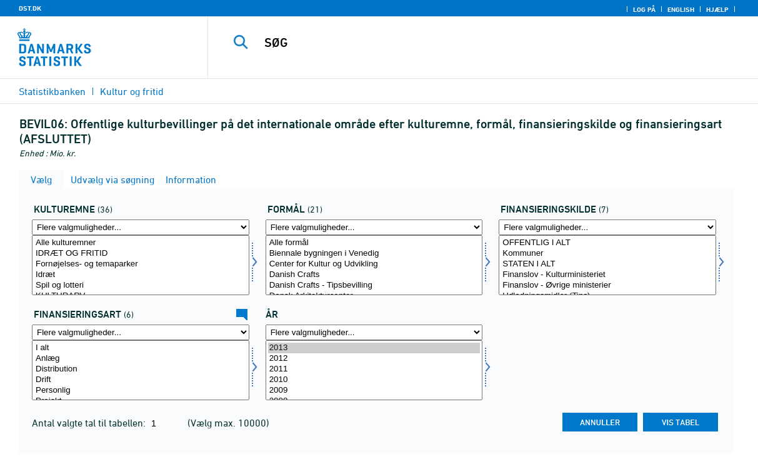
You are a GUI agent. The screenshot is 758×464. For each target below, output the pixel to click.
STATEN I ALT (607, 264)
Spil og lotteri (140, 285)
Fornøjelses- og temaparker (140, 264)
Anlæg (140, 358)
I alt (140, 348)
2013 (374, 348)
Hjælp (717, 9)
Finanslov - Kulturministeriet (607, 275)
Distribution (140, 369)
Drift (140, 380)
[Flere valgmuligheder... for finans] (607, 227)
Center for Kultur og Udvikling (374, 264)
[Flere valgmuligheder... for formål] (374, 227)
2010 (374, 380)
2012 (374, 358)
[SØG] (476, 42)
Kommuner (607, 253)
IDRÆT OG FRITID (140, 253)
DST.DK (30, 8)
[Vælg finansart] (140, 370)
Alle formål (374, 243)
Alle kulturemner (140, 243)
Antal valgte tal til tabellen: (90, 422)
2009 (374, 390)
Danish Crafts (374, 275)
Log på (644, 9)
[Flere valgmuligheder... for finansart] (140, 332)
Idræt (140, 275)
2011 (374, 369)
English (680, 9)
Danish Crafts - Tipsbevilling (374, 285)
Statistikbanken (52, 91)
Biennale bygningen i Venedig (374, 253)
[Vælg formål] (374, 265)
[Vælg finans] (607, 265)
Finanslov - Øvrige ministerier (607, 285)
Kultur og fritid (132, 91)
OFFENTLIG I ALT (607, 243)
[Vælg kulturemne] (140, 265)
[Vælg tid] (374, 370)
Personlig (140, 390)
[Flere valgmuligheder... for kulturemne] (140, 227)
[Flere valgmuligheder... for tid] (374, 332)
